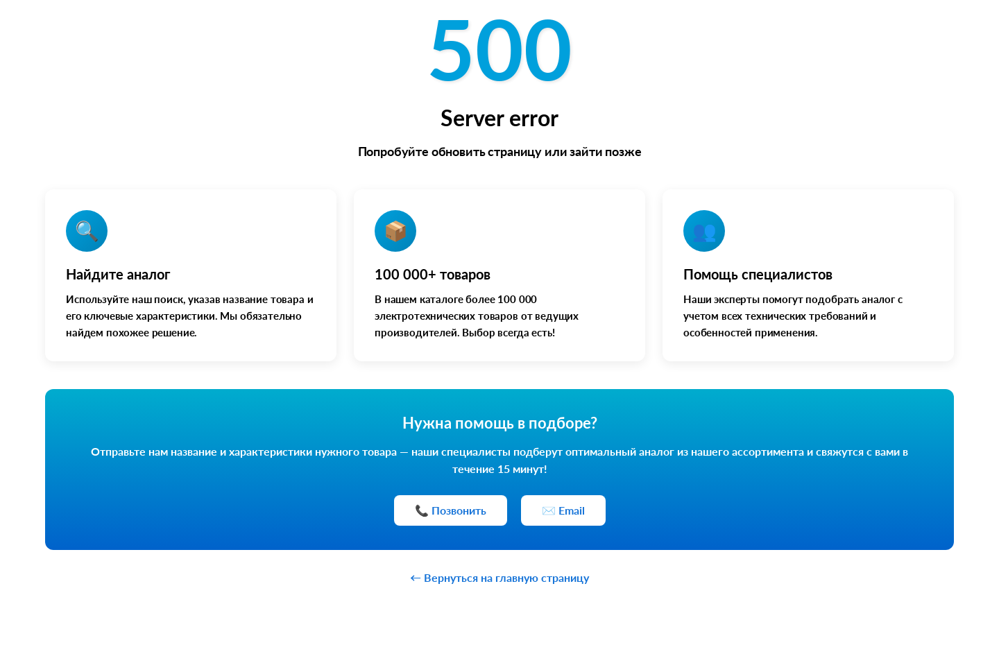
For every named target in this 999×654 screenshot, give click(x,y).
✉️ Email (563, 510)
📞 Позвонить (450, 510)
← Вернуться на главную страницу (499, 577)
